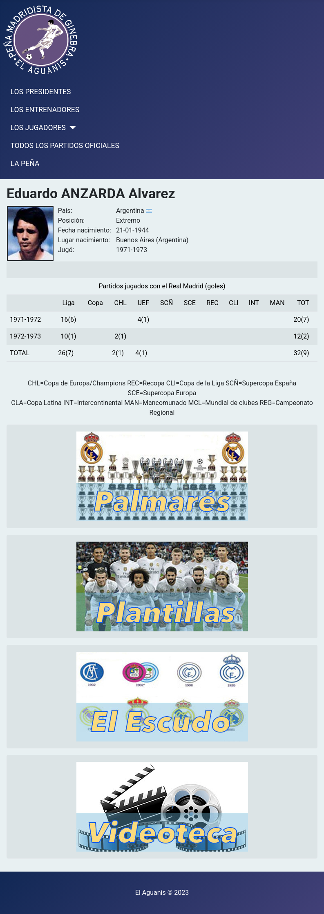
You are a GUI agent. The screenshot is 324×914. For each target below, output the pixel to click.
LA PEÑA (25, 163)
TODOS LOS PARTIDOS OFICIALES (65, 146)
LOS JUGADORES (38, 128)
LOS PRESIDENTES (41, 92)
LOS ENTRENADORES (45, 110)
